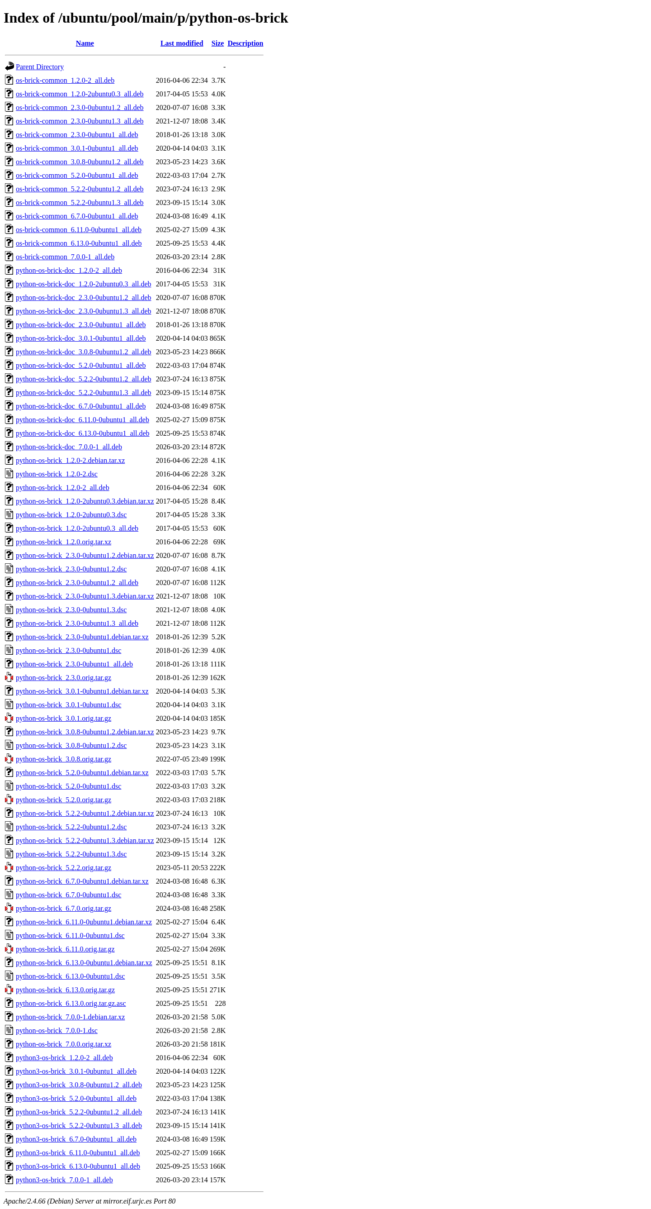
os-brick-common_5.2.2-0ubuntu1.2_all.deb (80, 189)
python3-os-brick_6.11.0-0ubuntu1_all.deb (78, 1153)
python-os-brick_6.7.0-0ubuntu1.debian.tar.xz (82, 881)
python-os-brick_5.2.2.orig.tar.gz (63, 867)
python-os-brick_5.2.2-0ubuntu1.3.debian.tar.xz (85, 840)
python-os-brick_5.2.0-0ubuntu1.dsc (68, 786)
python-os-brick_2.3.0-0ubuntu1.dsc (68, 650)
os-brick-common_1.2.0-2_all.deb (65, 80)
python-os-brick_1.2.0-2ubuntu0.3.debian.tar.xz (85, 501)
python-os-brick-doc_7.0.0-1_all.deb (69, 447)
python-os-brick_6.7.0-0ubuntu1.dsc (68, 895)
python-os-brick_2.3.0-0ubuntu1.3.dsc (71, 610)
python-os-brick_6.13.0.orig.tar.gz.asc (71, 1003)
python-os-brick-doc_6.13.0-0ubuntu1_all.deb (83, 433)
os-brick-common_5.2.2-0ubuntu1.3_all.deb (80, 202)
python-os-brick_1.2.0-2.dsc (57, 474)
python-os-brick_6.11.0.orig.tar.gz (65, 949)
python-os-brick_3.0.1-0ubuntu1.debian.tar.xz (82, 691)
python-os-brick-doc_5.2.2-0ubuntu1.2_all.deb (83, 379)
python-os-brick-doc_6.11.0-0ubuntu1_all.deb (82, 420)
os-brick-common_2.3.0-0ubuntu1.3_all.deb (80, 121)
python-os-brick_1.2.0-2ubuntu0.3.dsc (71, 515)
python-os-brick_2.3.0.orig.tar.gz (63, 677)
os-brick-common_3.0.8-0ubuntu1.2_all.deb (80, 162)
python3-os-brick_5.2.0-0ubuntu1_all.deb (76, 1098)
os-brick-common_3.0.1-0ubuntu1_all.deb (77, 148)
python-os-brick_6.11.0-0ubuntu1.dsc (70, 935)
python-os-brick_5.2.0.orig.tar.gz (63, 800)
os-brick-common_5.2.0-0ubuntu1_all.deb (77, 175)
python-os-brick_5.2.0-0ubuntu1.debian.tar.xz (82, 772)
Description (245, 43)
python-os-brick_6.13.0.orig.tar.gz (65, 990)
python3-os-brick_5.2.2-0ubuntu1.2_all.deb (79, 1112)
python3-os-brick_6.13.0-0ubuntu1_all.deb (78, 1166)
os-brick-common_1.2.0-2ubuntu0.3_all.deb (80, 94)
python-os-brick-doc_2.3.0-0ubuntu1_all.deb (81, 324)
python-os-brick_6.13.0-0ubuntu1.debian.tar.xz (84, 962)
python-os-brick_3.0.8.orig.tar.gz (63, 759)
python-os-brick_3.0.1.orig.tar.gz (63, 718)
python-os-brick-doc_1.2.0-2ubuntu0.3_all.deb (83, 284)
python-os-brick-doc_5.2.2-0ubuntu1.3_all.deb (83, 392)
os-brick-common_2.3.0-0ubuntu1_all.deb (77, 134)
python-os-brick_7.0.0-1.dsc (57, 1030)
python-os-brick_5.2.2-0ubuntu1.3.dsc (71, 854)
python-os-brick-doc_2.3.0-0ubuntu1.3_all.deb (83, 311)
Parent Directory (40, 67)
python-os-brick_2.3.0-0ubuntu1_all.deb (74, 664)
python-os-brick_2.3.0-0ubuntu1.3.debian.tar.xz (85, 596)
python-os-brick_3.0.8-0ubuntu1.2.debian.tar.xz (85, 732)
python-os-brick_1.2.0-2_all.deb (62, 487)
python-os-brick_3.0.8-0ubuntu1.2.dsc (71, 745)
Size (218, 43)
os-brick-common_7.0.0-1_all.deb (65, 257)
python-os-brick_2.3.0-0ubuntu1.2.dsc (71, 569)
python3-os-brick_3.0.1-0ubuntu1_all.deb (76, 1071)
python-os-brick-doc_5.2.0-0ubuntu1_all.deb (81, 365)
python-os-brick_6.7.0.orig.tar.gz (63, 908)
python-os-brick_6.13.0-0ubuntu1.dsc (70, 976)
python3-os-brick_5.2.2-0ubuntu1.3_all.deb (79, 1125)
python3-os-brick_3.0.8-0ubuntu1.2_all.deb (79, 1085)
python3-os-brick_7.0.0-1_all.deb (64, 1180)
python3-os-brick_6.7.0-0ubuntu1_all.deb (76, 1139)
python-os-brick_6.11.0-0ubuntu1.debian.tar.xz (84, 922)
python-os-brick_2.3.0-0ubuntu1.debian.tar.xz (82, 637)
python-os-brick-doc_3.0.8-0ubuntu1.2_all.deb (83, 352)
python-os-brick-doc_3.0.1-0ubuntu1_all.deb (81, 338)
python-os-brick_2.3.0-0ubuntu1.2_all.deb (77, 582)
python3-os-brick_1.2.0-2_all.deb (64, 1057)
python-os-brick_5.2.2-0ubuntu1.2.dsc (71, 827)
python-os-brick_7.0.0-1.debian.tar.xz (70, 1017)
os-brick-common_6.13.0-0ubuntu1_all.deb (79, 243)
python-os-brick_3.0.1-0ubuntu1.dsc (68, 705)
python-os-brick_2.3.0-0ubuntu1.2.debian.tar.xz (85, 555)
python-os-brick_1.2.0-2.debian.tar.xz (70, 460)
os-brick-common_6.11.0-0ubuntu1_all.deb (79, 229)
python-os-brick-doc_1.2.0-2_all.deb (69, 270)
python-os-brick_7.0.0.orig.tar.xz (63, 1044)
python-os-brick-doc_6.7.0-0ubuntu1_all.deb (81, 406)
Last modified (181, 43)
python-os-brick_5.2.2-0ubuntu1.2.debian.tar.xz (85, 813)
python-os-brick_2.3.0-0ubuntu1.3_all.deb (77, 623)
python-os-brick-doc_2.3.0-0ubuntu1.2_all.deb (83, 297)
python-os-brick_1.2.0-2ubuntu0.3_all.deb (77, 528)
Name (85, 43)
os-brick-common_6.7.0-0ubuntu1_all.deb (77, 216)
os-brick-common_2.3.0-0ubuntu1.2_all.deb (80, 107)
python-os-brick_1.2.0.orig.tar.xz (63, 542)
